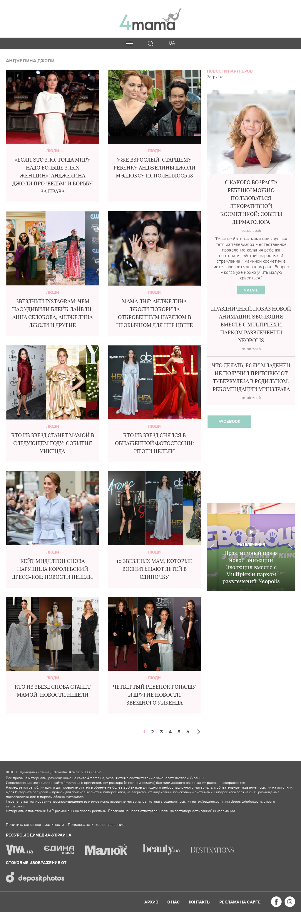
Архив (151, 902)
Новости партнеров (230, 71)
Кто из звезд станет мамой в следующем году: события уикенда (52, 443)
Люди (52, 150)
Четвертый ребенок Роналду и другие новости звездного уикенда (154, 694)
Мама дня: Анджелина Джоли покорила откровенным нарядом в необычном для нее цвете (154, 313)
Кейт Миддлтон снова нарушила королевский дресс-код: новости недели (52, 569)
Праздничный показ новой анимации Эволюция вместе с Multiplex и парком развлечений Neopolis (251, 324)
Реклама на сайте (240, 902)
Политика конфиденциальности (35, 824)
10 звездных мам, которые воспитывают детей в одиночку (154, 569)
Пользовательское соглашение (96, 824)
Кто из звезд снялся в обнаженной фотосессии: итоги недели (154, 443)
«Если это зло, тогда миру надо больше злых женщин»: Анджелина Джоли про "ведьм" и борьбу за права (52, 175)
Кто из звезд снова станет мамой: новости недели (53, 690)
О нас (173, 902)
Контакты (199, 902)
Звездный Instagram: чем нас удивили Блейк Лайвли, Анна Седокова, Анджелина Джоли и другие (52, 313)
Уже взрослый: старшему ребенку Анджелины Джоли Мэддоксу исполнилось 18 (154, 167)
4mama (150, 18)
